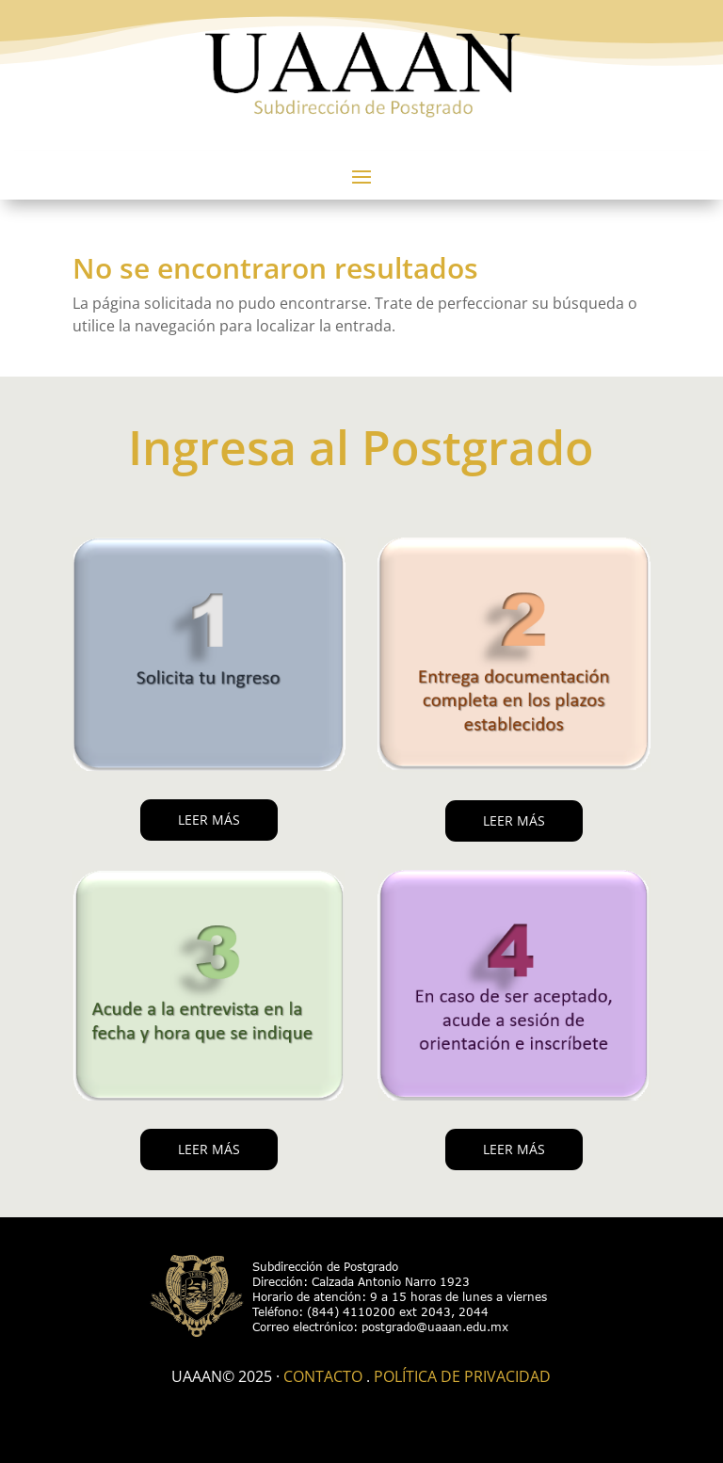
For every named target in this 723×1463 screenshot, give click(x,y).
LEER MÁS (209, 819)
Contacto (322, 1376)
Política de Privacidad (462, 1376)
